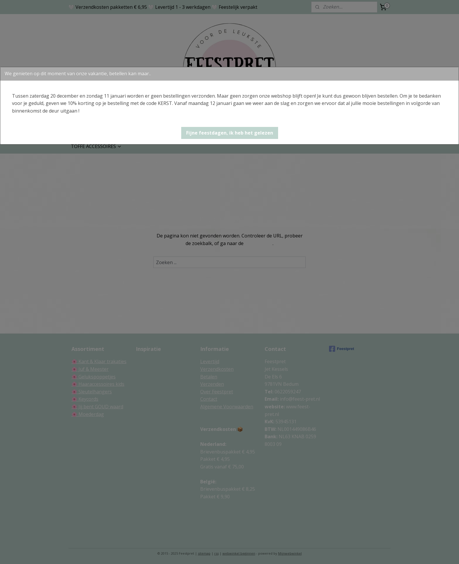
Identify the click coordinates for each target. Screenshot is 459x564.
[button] (229, 133)
